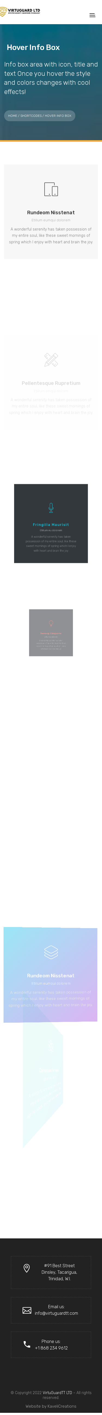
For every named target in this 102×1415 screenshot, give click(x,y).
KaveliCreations (62, 1406)
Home (12, 116)
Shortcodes (31, 116)
